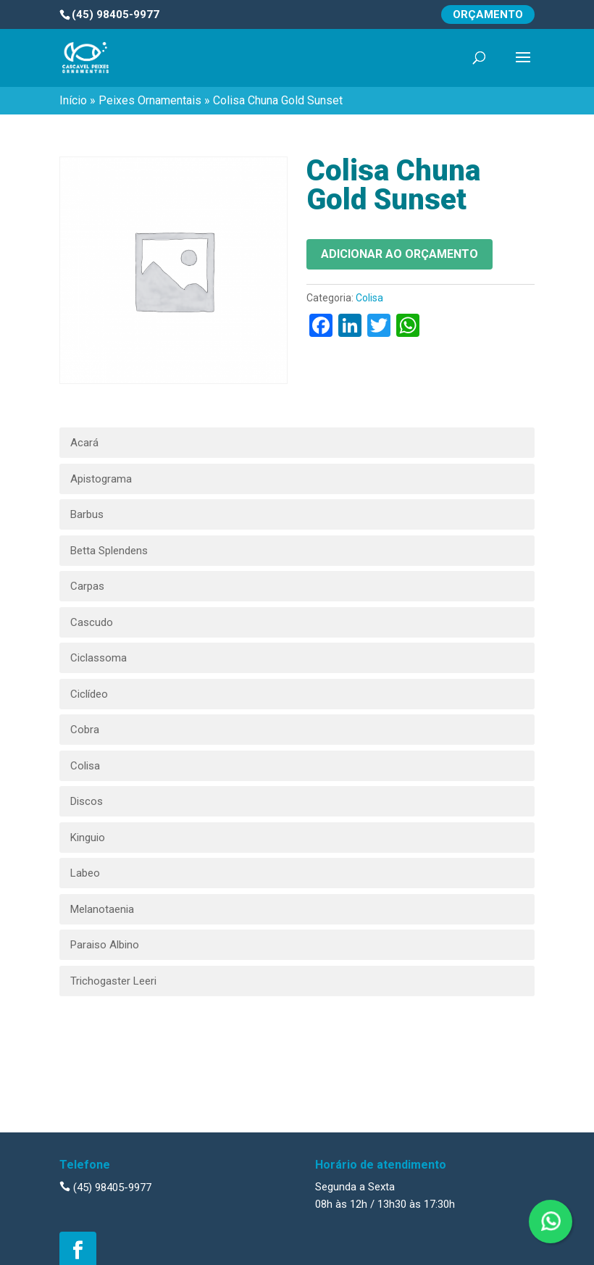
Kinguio (87, 837)
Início (73, 100)
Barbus (87, 514)
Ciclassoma (98, 657)
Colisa (369, 298)
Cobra (84, 729)
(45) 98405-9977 (105, 1187)
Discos (86, 801)
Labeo (85, 873)
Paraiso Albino (104, 944)
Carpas (87, 586)
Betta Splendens (109, 550)
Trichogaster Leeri (113, 981)
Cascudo (91, 622)
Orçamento (488, 14)
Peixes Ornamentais (150, 100)
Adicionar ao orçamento (399, 254)
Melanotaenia (102, 909)
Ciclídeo (89, 694)
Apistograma (101, 478)
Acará (84, 442)
